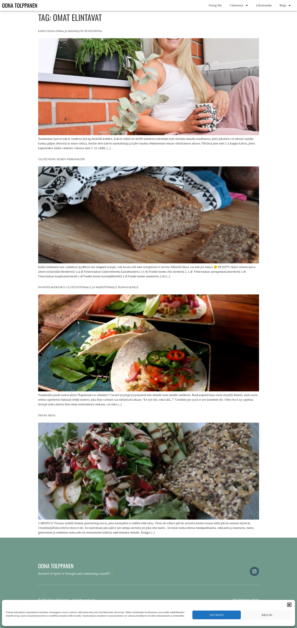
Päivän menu (47, 415)
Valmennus (239, 5)
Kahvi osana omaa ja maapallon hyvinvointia (70, 31)
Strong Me (215, 5)
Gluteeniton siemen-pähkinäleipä (61, 159)
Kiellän (267, 615)
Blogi (285, 5)
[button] (289, 605)
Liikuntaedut (264, 5)
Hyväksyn (217, 615)
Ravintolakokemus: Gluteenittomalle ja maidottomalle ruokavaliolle (88, 287)
